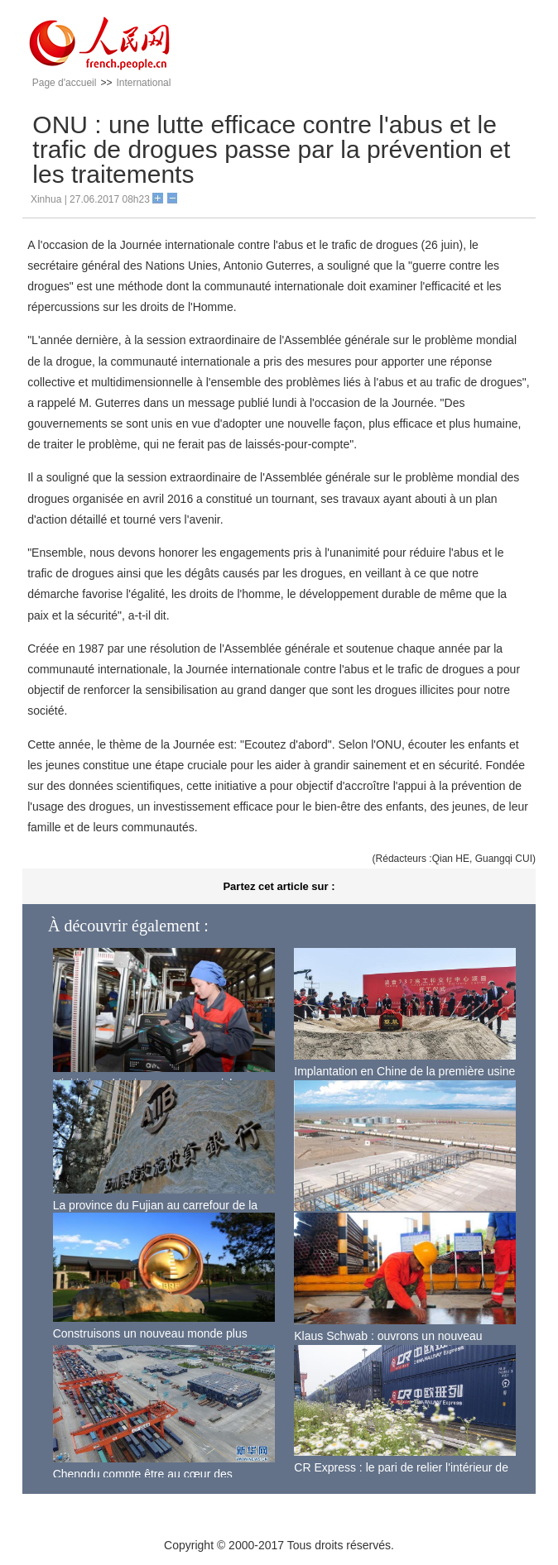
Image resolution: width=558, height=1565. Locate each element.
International (143, 83)
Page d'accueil (64, 83)
